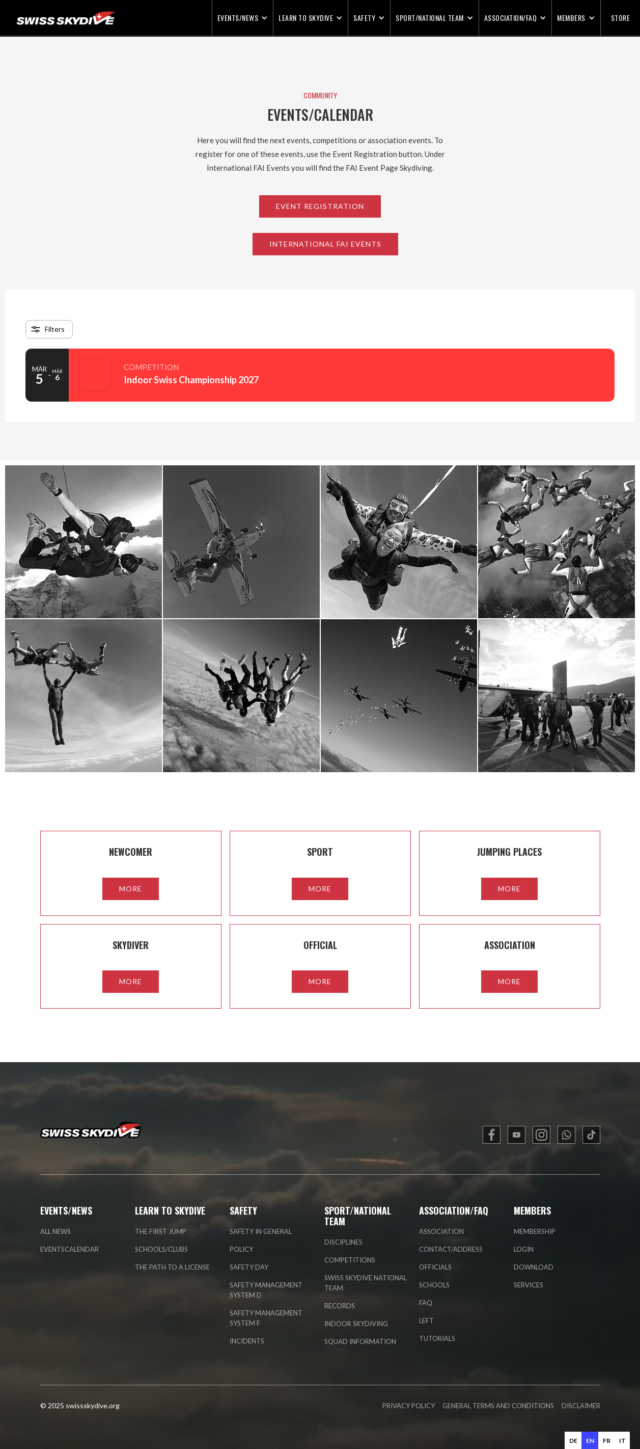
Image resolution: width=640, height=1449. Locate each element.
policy (241, 1249)
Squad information (360, 1341)
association (441, 1231)
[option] (573, 1440)
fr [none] (606, 1440)
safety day (249, 1267)
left (426, 1320)
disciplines (343, 1242)
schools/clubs (161, 1249)
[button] (242, 18)
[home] (58, 18)
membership (534, 1231)
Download (533, 1267)
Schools (434, 1285)
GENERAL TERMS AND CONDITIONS (498, 1406)
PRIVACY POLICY (408, 1406)
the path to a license (172, 1267)
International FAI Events (325, 244)
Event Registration (320, 206)
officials (435, 1267)
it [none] (622, 1440)
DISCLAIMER (581, 1406)
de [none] (573, 1440)
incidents (247, 1341)
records (339, 1306)
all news (55, 1231)
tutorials (437, 1338)
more (130, 888)
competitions (349, 1260)
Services (528, 1285)
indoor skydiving (356, 1324)
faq (425, 1303)
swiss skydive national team (365, 1283)
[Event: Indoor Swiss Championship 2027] (320, 375)
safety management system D (266, 1290)
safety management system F (266, 1318)
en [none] (590, 1440)
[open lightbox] (83, 541)
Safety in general (261, 1231)
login (524, 1249)
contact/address (451, 1249)
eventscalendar (69, 1249)
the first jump (160, 1231)
